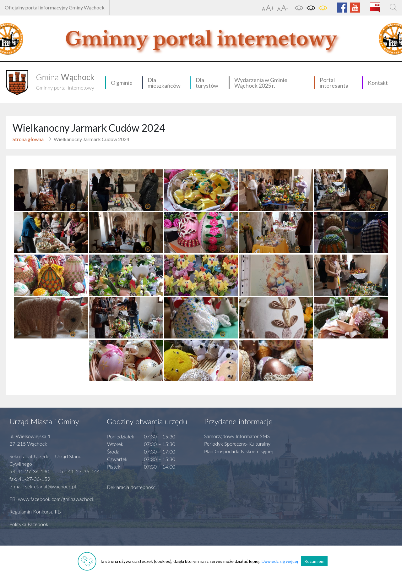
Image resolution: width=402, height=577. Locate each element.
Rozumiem (314, 561)
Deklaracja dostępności (132, 487)
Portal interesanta (334, 82)
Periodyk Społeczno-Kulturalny (237, 444)
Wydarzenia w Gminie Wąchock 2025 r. (260, 82)
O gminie (122, 82)
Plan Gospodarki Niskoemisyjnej (238, 451)
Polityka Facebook (28, 524)
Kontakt (378, 82)
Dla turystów (207, 82)
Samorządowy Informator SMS (237, 436)
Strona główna (28, 139)
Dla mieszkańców (164, 82)
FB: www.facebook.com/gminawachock (52, 499)
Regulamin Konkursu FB (35, 511)
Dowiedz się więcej (280, 561)
